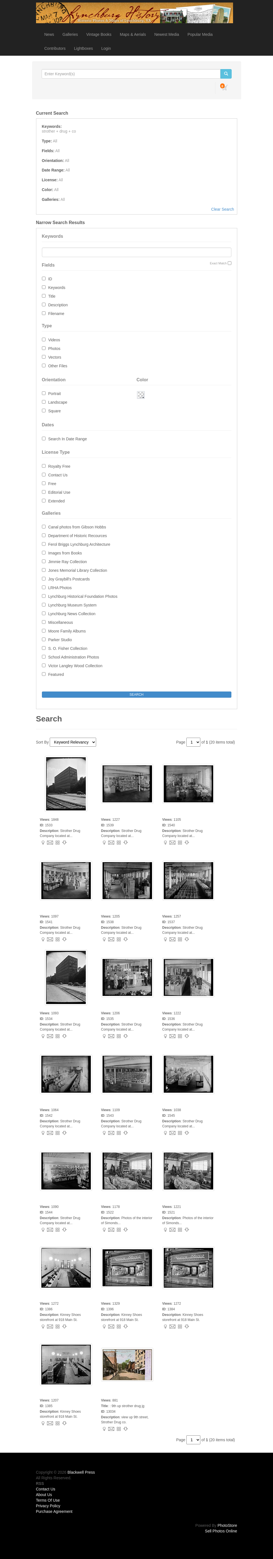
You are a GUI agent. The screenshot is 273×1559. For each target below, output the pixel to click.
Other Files (57, 366)
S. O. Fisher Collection (67, 648)
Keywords (56, 287)
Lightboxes (83, 48)
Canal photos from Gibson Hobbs (77, 527)
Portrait (54, 393)
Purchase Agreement (54, 1511)
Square (54, 411)
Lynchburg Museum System (72, 605)
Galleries (70, 34)
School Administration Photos (73, 657)
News (49, 34)
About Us (44, 1494)
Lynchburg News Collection (71, 614)
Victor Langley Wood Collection (75, 666)
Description (58, 305)
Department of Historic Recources (77, 535)
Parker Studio (60, 640)
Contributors (55, 48)
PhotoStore (227, 1525)
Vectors (54, 357)
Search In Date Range (67, 439)
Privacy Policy (48, 1506)
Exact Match (218, 263)
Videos (54, 340)
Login (106, 48)
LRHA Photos (60, 587)
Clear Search (222, 209)
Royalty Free (59, 466)
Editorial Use (59, 492)
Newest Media (166, 34)
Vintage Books (98, 34)
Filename (56, 313)
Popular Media (200, 34)
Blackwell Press (81, 1472)
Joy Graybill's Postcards (69, 579)
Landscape (57, 402)
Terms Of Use (48, 1500)
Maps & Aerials (133, 34)
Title (51, 296)
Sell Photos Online (221, 1531)
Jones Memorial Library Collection (77, 570)
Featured (56, 674)
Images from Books (65, 553)
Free (52, 483)
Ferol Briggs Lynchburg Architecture (79, 544)
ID (50, 279)
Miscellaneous (60, 622)
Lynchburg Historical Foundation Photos (82, 596)
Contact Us (57, 475)
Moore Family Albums (67, 631)
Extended (56, 501)
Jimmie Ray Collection (67, 561)
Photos (54, 348)
